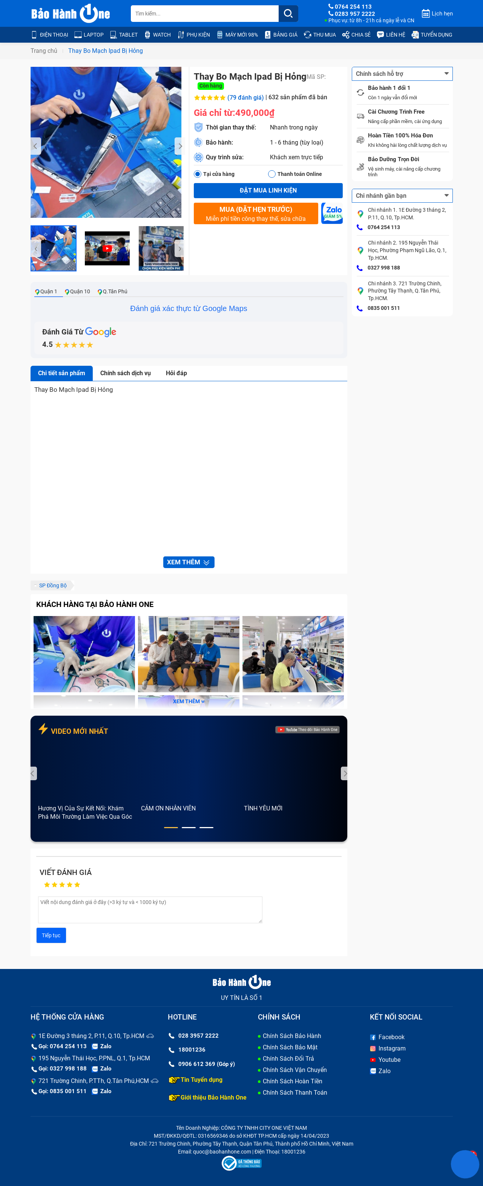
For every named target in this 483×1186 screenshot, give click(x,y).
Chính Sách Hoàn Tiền (292, 1081)
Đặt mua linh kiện (268, 190)
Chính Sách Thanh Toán (295, 1092)
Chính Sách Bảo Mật (290, 1047)
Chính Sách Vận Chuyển (295, 1070)
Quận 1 (45, 291)
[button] (171, 827)
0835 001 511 (378, 309)
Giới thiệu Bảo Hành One (208, 1098)
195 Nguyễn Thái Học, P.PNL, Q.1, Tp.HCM (94, 1058)
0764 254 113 (378, 227)
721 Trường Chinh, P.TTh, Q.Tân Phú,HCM (93, 1080)
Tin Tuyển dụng (195, 1080)
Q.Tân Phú (112, 291)
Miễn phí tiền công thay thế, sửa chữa (256, 213)
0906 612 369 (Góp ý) (202, 1064)
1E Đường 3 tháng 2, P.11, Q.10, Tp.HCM (91, 1036)
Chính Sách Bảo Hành (292, 1036)
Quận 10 (77, 291)
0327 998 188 (378, 268)
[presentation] (36, 146)
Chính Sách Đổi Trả (288, 1058)
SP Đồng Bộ (53, 585)
